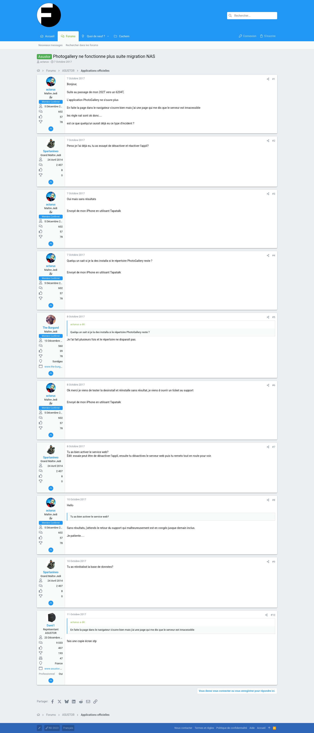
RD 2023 (51, 727)
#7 (273, 446)
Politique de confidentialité (231, 727)
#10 (273, 614)
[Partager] (268, 79)
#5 (273, 317)
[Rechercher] (252, 15)
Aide (252, 727)
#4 (273, 255)
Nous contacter (183, 727)
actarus (44, 61)
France (59, 663)
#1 (273, 79)
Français (68, 727)
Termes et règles (204, 727)
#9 (273, 561)
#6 (273, 385)
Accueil (261, 727)
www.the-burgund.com (57, 366)
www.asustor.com (54, 668)
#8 (273, 499)
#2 (273, 140)
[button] (108, 36)
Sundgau (57, 361)
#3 (273, 193)
